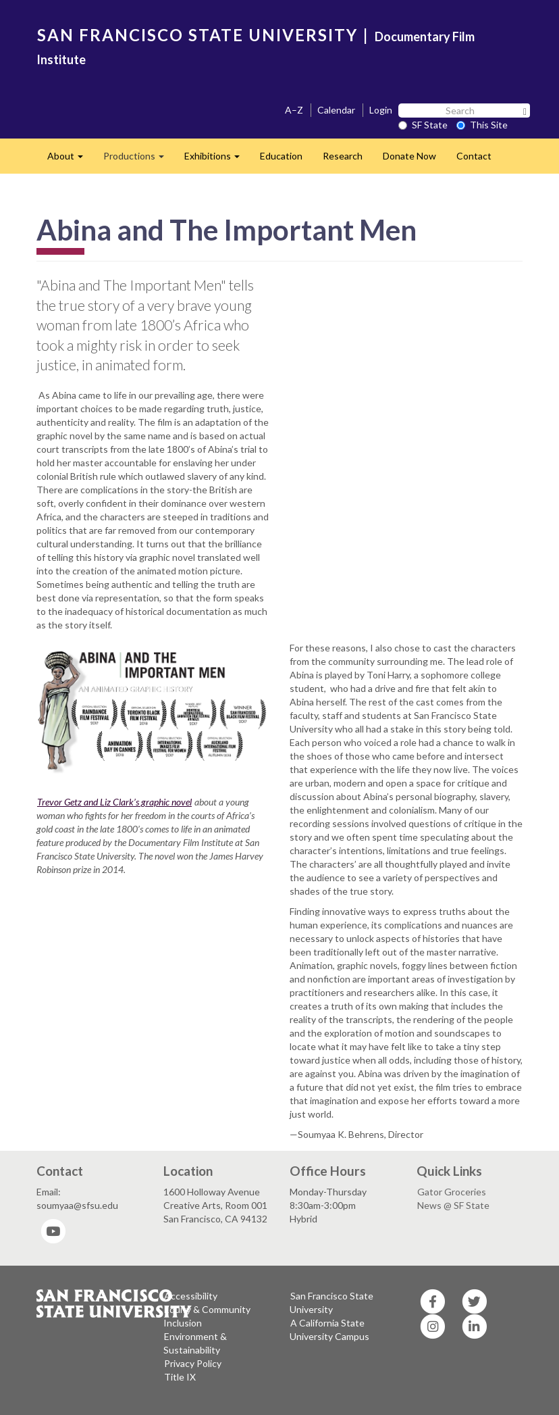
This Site (482, 124)
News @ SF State (453, 1205)
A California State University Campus (329, 1329)
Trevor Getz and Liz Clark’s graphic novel (114, 802)
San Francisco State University (331, 1302)
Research (343, 156)
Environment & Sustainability (195, 1343)
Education (281, 156)
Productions (138, 160)
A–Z (294, 110)
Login (380, 110)
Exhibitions (217, 160)
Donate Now (409, 156)
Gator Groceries (451, 1191)
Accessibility (190, 1295)
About (70, 160)
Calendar (336, 110)
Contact (473, 156)
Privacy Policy (192, 1363)
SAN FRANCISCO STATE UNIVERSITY (197, 35)
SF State (423, 124)
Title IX (180, 1377)
